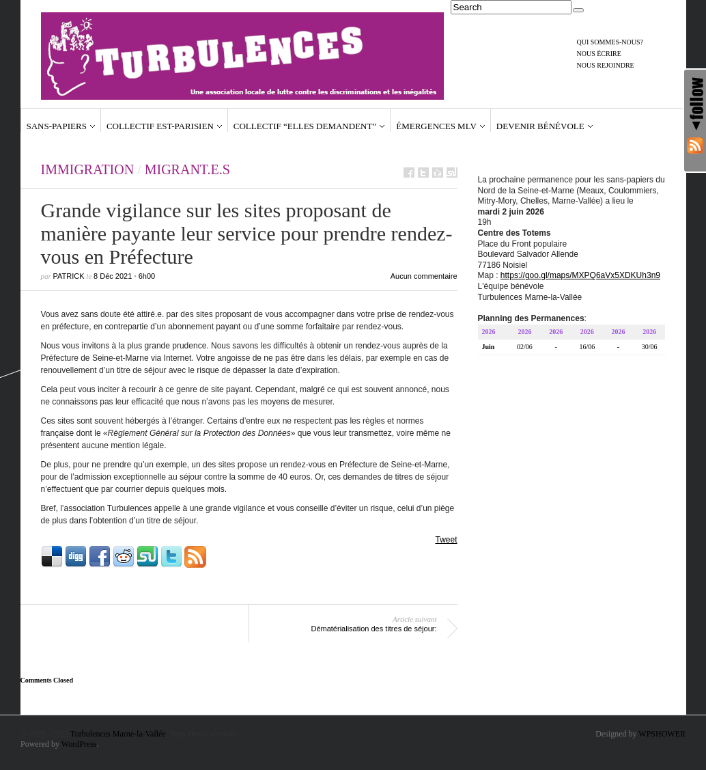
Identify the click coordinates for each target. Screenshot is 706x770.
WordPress (79, 744)
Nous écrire (599, 53)
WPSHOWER (662, 734)
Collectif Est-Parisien (160, 126)
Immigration (88, 169)
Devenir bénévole (540, 126)
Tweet (446, 540)
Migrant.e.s (187, 169)
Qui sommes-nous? (610, 42)
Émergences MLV (436, 126)
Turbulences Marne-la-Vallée (118, 734)
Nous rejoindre (605, 65)
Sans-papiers (57, 126)
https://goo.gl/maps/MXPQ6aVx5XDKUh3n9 (580, 277)
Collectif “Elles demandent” (305, 126)
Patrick (69, 276)
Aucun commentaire (424, 276)
